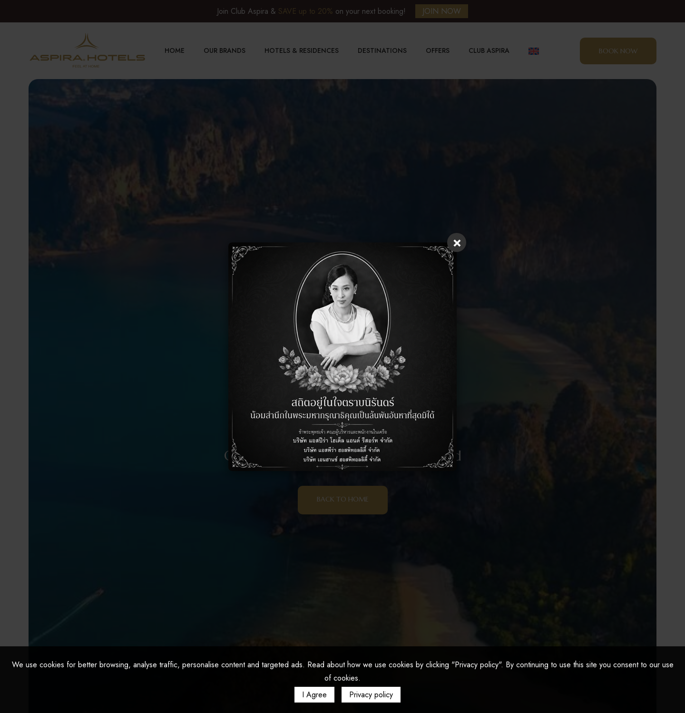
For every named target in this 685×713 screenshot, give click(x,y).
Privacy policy (371, 694)
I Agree (314, 694)
